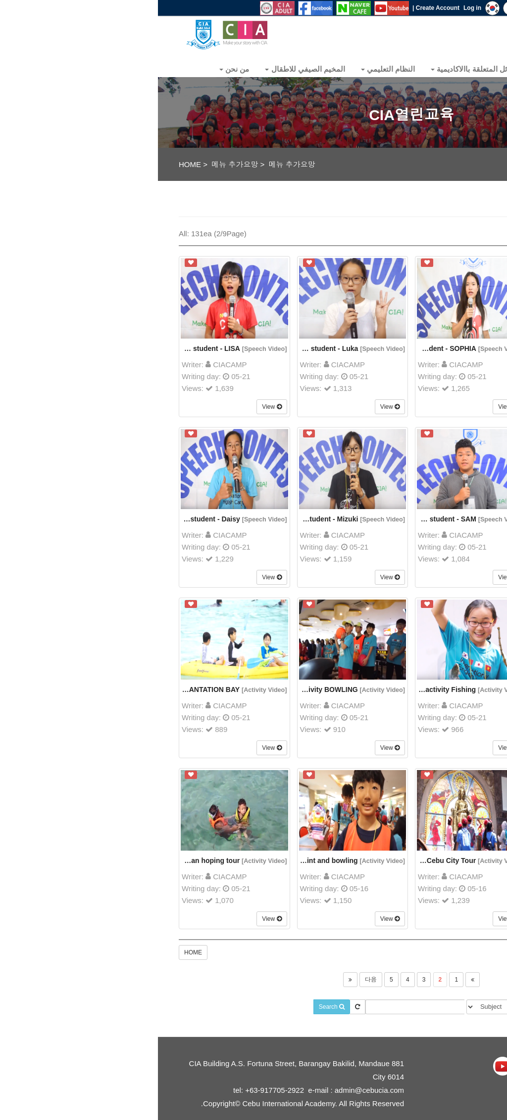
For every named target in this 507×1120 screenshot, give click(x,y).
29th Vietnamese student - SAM (266, 519)
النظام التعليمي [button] (230, 69)
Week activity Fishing (283, 689)
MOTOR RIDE (400, 689)
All (474, 231)
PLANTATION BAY (52, 689)
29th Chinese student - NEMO (387, 348)
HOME (32, 164)
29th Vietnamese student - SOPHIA (261, 348)
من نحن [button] (76, 69)
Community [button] (406, 69)
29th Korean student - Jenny (389, 519)
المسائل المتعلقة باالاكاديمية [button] (320, 69)
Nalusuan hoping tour (46, 860)
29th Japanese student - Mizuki (149, 519)
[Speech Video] (106, 348)
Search (174, 1006)
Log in (314, 7)
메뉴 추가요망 (76, 164)
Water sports (399, 860)
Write (445, 231)
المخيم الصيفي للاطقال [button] (147, 69)
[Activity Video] (106, 690)
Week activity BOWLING (160, 689)
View (113, 406)
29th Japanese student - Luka (151, 348)
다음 (213, 979)
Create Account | (278, 7)
